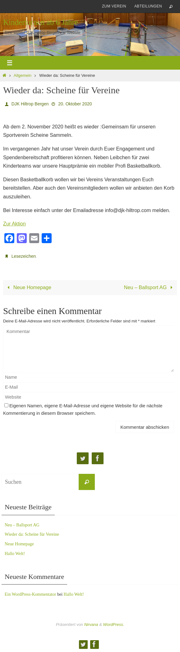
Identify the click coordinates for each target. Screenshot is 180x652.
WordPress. (113, 624)
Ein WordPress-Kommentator (30, 594)
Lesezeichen (24, 256)
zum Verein (114, 6)
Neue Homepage (28, 287)
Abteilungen (148, 6)
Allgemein (22, 75)
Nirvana (91, 624)
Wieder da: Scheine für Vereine (32, 534)
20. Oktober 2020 (75, 103)
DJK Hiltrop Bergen (30, 103)
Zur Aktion (14, 223)
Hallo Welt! (15, 553)
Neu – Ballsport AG (149, 287)
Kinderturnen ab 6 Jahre (40, 22)
